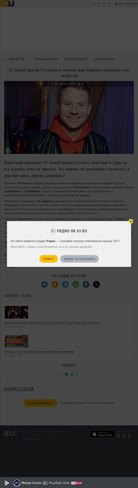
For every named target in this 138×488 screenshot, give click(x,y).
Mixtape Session (32, 483)
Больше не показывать (79, 259)
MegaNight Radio (59, 483)
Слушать (48, 259)
